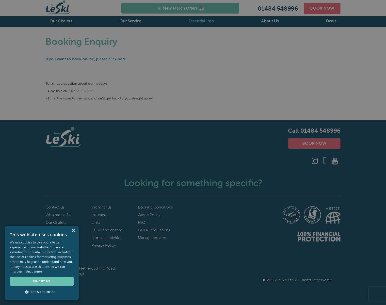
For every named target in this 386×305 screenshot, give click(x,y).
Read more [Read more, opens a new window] (34, 272)
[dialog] (193, 152)
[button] (42, 292)
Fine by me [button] (42, 281)
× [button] (73, 231)
